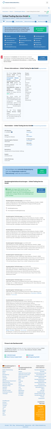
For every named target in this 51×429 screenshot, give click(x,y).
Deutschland (5, 11)
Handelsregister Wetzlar (20, 11)
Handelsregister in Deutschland (9, 366)
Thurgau (5, 405)
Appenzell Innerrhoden (24, 374)
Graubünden (22, 385)
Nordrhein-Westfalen (8, 384)
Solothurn (5, 404)
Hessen (11, 11)
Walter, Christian (10, 330)
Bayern (4, 371)
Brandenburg (6, 374)
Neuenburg (21, 390)
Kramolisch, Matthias (36, 293)
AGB (33, 425)
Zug (3, 413)
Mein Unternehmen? (43, 15)
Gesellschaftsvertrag (25, 40)
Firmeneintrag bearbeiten (39, 68)
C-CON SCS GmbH (10, 355)
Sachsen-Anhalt (6, 390)
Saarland (5, 387)
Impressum (25, 427)
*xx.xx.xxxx (14, 294)
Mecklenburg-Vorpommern (9, 381)
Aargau (20, 371)
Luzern (20, 389)
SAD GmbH (30, 355)
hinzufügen (29, 132)
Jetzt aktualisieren (42, 58)
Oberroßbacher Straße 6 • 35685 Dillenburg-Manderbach (17, 18)
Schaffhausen (6, 400)
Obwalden (21, 393)
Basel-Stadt (21, 377)
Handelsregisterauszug (12, 208)
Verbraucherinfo (20, 425)
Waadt (4, 410)
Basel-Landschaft (23, 376)
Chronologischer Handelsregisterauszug (15, 210)
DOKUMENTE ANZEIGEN (40, 29)
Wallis (4, 411)
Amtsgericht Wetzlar (13, 78)
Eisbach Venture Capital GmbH (13, 357)
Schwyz (5, 402)
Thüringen (5, 393)
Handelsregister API (39, 395)
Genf (20, 382)
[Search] (25, 8)
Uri (3, 408)
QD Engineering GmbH (32, 357)
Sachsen (5, 388)
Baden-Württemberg (8, 369)
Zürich (4, 415)
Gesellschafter (19, 21)
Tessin (4, 407)
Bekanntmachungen (31, 21)
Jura (20, 387)
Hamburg (5, 377)
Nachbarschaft (43, 21)
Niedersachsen (6, 382)
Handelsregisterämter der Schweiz (25, 367)
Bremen (4, 376)
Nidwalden (21, 392)
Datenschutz (28, 425)
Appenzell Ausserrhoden (25, 373)
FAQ (11, 425)
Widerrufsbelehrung (40, 425)
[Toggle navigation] (47, 2)
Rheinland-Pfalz (6, 385)
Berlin (4, 373)
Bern (20, 379)
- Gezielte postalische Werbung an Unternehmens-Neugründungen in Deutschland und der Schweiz (40, 413)
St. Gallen (21, 395)
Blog (14, 425)
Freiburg (21, 381)
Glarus (20, 384)
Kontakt (7, 425)
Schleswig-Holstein (7, 392)
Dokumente (10, 21)
